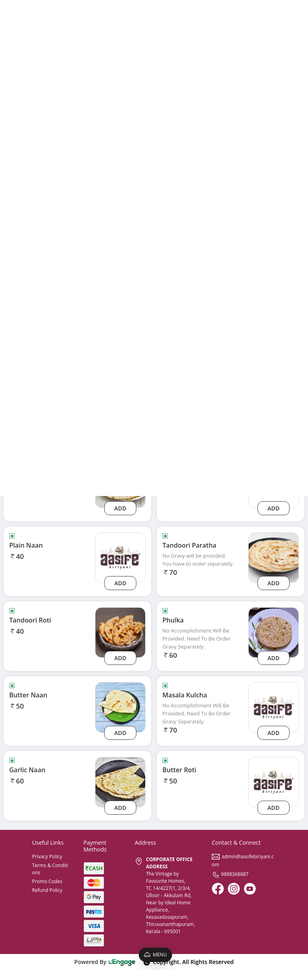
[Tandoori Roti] (120, 632)
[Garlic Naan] (120, 781)
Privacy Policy (47, 856)
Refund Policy (47, 890)
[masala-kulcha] (273, 707)
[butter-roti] (273, 781)
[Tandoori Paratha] (273, 557)
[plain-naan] (120, 557)
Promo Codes (47, 881)
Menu (155, 954)
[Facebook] (218, 889)
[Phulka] (273, 632)
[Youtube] (250, 889)
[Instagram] (234, 889)
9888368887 (230, 874)
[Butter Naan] (120, 707)
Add (120, 508)
